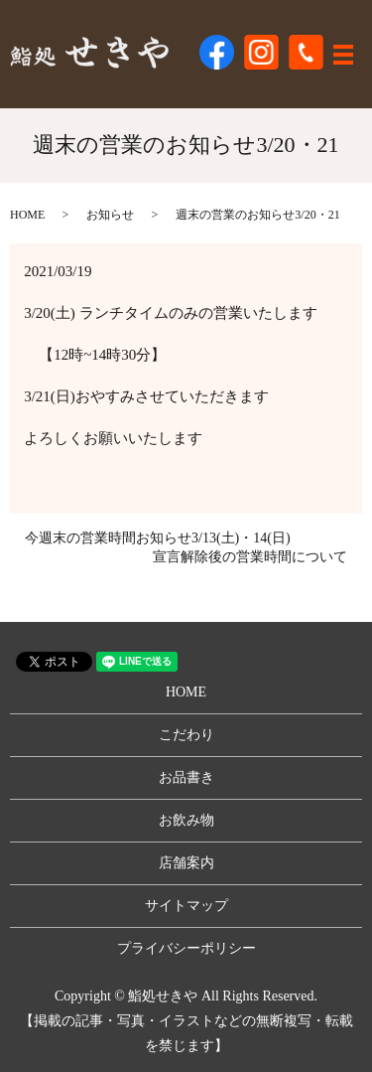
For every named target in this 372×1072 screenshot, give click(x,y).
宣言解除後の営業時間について (250, 556)
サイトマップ (186, 905)
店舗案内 (186, 862)
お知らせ (110, 215)
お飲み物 (186, 820)
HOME (27, 215)
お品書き (186, 777)
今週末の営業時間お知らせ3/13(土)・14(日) (158, 538)
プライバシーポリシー (186, 948)
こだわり (186, 734)
